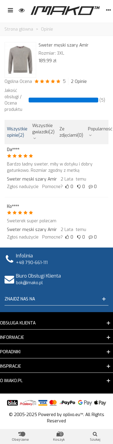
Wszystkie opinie (17, 132)
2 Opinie (79, 81)
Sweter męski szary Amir (64, 45)
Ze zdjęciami (71, 132)
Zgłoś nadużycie (23, 187)
